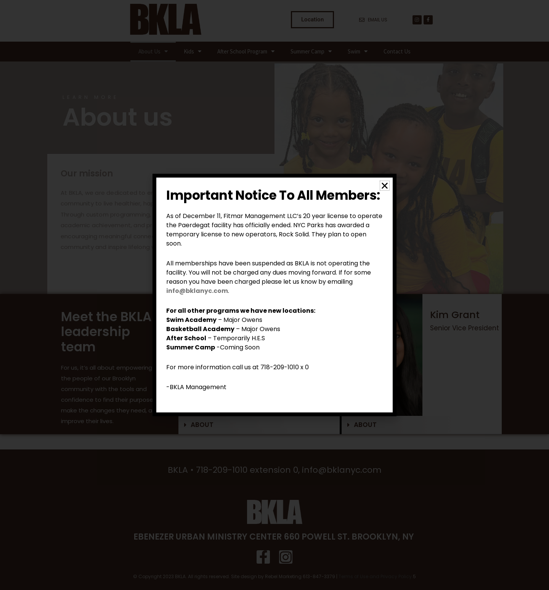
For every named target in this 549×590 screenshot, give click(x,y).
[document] (274, 295)
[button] (384, 185)
